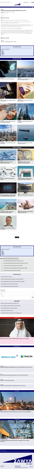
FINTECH (1, 374)
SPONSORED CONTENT (17, 346)
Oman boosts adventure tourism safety (6, 276)
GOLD (1, 99)
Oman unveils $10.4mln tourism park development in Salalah (9, 286)
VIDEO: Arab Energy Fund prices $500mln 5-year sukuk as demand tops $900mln (15, 411)
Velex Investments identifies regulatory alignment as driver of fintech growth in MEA (14, 375)
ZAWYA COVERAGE (17, 147)
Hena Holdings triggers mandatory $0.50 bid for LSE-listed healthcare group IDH (8, 195)
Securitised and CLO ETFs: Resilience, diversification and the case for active (12, 385)
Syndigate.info (19, 28)
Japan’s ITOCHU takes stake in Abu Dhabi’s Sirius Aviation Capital (6, 212)
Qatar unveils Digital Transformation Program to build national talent (10, 305)
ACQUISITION (2, 120)
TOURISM (15, 41)
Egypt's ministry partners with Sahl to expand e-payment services (25, 100)
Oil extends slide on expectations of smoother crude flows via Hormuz (25, 143)
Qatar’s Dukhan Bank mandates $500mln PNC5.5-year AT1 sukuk (25, 212)
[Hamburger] (32, 7)
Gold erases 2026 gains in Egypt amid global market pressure (7, 100)
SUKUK (19, 210)
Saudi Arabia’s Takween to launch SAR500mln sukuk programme (24, 162)
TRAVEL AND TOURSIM (7, 41)
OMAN (12, 41)
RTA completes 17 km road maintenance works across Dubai (8, 143)
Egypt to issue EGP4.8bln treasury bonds (25, 194)
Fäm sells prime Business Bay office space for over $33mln (25, 122)
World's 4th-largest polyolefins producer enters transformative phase (13, 260)
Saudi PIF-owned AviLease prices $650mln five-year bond (6, 162)
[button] (1, 17)
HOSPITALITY (2, 41)
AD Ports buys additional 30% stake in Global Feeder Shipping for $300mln (7, 122)
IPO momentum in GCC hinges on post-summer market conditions (13, 265)
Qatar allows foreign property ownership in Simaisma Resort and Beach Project (12, 279)
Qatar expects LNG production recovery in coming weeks (9, 308)
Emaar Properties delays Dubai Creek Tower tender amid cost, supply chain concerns (16, 263)
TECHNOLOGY (19, 99)
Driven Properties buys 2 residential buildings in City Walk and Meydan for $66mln (15, 268)
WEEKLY (3, 51)
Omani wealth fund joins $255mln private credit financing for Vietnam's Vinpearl (25, 79)
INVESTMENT (2, 210)
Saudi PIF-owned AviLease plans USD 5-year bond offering (12, 270)
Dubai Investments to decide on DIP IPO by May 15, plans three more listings (14, 338)
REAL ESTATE (19, 120)
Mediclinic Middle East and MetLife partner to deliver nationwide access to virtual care (16, 367)
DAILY (2, 50)
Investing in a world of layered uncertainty (7, 380)
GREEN (3, 52)
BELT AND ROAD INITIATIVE (3, 439)
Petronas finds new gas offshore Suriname (7, 78)
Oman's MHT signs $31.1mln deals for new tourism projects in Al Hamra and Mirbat (12, 281)
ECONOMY (1, 379)
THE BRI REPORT (17, 419)
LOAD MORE (17, 237)
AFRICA (3, 54)
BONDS (1, 177)
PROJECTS (3, 53)
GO (32, 297)
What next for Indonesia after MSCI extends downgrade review (10, 303)
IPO (0, 337)
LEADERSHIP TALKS (17, 317)
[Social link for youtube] (33, 2)
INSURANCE (1, 366)
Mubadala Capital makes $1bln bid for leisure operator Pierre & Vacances (25, 179)
